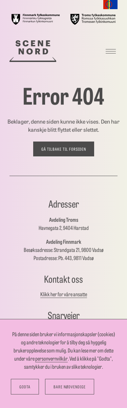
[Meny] (111, 51)
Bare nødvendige (70, 386)
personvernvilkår (51, 358)
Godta (24, 386)
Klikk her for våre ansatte (63, 294)
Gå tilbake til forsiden (63, 149)
